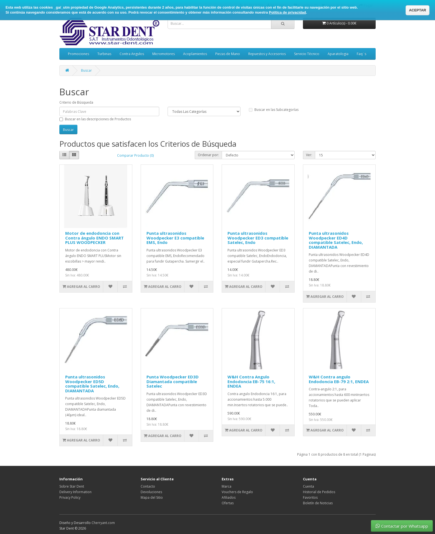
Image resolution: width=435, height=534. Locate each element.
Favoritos (310, 497)
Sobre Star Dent (71, 486)
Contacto (148, 486)
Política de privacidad (287, 12)
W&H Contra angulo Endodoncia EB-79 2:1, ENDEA (339, 379)
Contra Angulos (132, 53)
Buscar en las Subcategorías (274, 109)
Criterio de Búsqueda (76, 102)
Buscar (86, 70)
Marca (226, 486)
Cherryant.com (103, 522)
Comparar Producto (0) (135, 155)
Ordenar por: (208, 155)
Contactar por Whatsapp (402, 526)
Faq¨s (361, 53)
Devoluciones (151, 492)
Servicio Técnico (306, 53)
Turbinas (104, 53)
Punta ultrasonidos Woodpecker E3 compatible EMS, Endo (175, 237)
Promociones (78, 53)
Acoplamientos (195, 53)
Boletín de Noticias (318, 503)
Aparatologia (338, 53)
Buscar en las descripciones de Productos (95, 119)
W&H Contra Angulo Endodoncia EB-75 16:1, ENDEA (251, 381)
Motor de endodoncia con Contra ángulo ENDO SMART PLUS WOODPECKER (94, 237)
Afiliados (229, 497)
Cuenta (308, 486)
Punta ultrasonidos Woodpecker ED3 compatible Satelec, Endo (257, 237)
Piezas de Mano (227, 53)
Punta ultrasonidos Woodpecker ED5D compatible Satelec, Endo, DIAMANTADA (92, 383)
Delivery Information (75, 492)
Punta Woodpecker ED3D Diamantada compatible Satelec (172, 381)
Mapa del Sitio (152, 497)
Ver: (309, 155)
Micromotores (163, 53)
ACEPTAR (417, 10)
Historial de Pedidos (319, 492)
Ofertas (228, 503)
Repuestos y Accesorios (267, 53)
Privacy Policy (69, 497)
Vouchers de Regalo (237, 492)
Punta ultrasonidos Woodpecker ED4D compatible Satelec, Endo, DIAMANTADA (336, 240)
